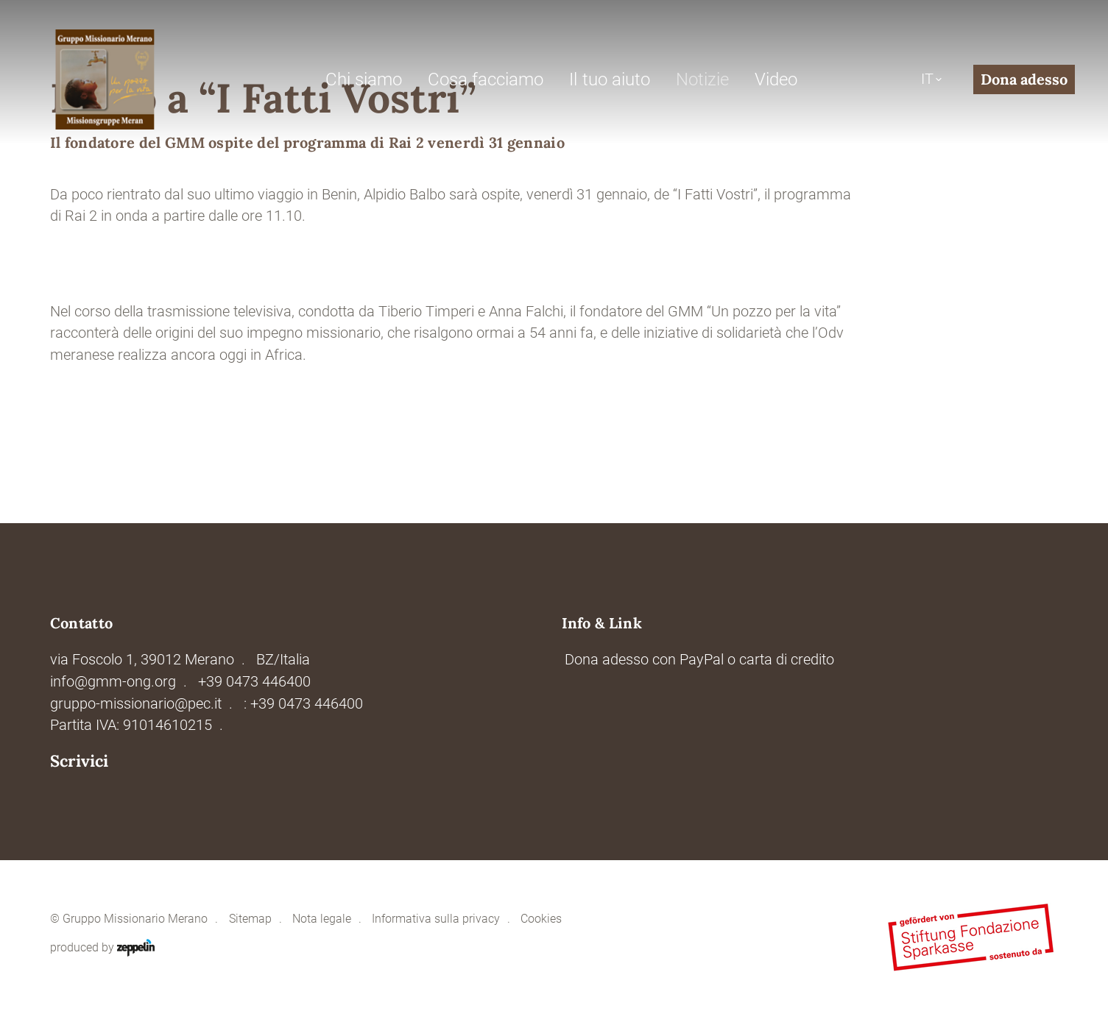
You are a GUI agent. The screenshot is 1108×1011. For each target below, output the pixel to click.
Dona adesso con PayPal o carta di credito (699, 659)
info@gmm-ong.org (113, 681)
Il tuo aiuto (609, 79)
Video (776, 79)
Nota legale (321, 919)
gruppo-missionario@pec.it (136, 703)
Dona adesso (1024, 79)
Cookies (541, 919)
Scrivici (79, 761)
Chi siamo (363, 79)
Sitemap (250, 919)
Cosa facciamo (485, 79)
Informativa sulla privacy (436, 919)
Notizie (702, 79)
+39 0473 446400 (254, 681)
